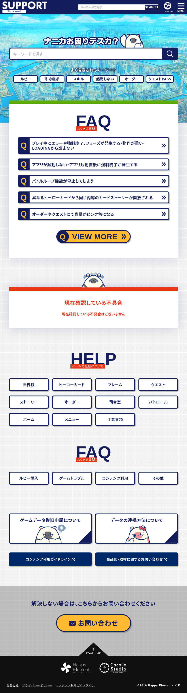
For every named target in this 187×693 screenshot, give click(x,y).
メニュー (72, 419)
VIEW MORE (95, 236)
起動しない (105, 78)
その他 (158, 478)
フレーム (115, 384)
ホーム (28, 419)
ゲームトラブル (72, 478)
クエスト (158, 384)
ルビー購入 (28, 478)
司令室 (115, 402)
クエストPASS (159, 78)
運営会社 (13, 685)
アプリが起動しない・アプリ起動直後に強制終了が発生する (85, 164)
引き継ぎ (52, 78)
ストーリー (29, 402)
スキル (79, 78)
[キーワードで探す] (111, 7)
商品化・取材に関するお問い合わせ (136, 559)
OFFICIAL (168, 7)
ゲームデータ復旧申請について (50, 520)
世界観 (29, 384)
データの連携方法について (136, 520)
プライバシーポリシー (37, 685)
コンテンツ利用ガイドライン (50, 559)
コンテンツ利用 (115, 478)
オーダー (132, 78)
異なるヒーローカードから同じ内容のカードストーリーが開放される (92, 197)
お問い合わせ (93, 623)
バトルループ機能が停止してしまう (63, 181)
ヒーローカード (72, 384)
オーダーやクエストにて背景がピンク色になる (73, 214)
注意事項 (115, 419)
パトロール (158, 402)
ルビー (25, 78)
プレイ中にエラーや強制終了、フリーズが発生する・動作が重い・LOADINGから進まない (88, 145)
